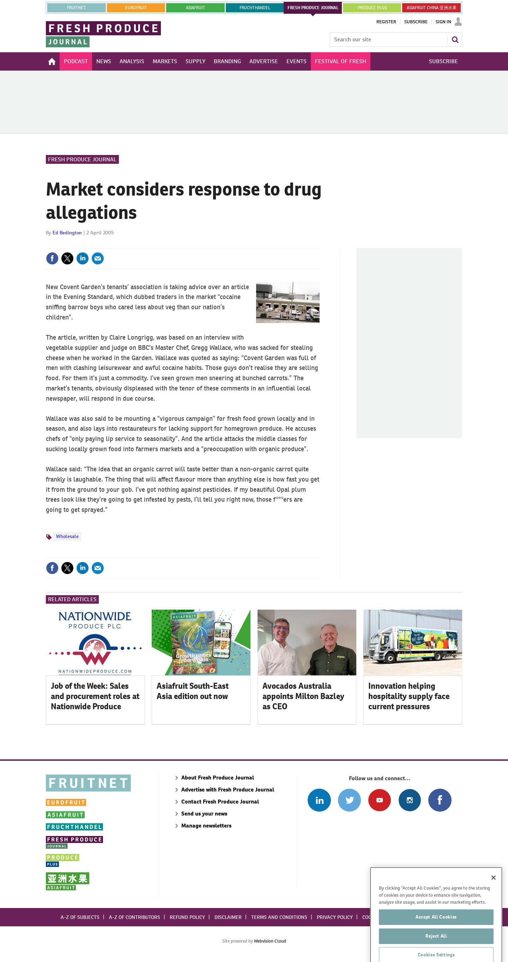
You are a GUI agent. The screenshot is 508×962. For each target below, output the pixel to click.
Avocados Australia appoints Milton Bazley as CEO (303, 696)
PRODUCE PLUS (372, 8)
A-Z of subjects (80, 917)
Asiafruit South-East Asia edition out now (193, 691)
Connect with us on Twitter (349, 800)
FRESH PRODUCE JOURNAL (313, 8)
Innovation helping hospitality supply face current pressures (408, 696)
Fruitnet (76, 8)
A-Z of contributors (134, 917)
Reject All (436, 951)
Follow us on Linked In (319, 800)
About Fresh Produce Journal (217, 777)
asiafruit (195, 8)
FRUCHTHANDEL (255, 8)
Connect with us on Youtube (379, 800)
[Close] (493, 892)
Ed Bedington (67, 232)
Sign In (443, 21)
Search (455, 39)
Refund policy (187, 917)
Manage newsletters (206, 825)
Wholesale (67, 536)
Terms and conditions (279, 917)
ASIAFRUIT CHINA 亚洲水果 (431, 8)
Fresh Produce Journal (82, 159)
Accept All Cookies (436, 931)
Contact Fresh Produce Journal (220, 801)
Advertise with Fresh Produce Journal (227, 789)
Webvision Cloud (270, 941)
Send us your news (204, 813)
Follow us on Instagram (409, 800)
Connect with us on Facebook (439, 800)
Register (386, 21)
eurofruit (136, 8)
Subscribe (416, 21)
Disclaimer (228, 917)
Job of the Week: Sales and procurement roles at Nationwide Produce (95, 696)
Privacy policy (335, 917)
